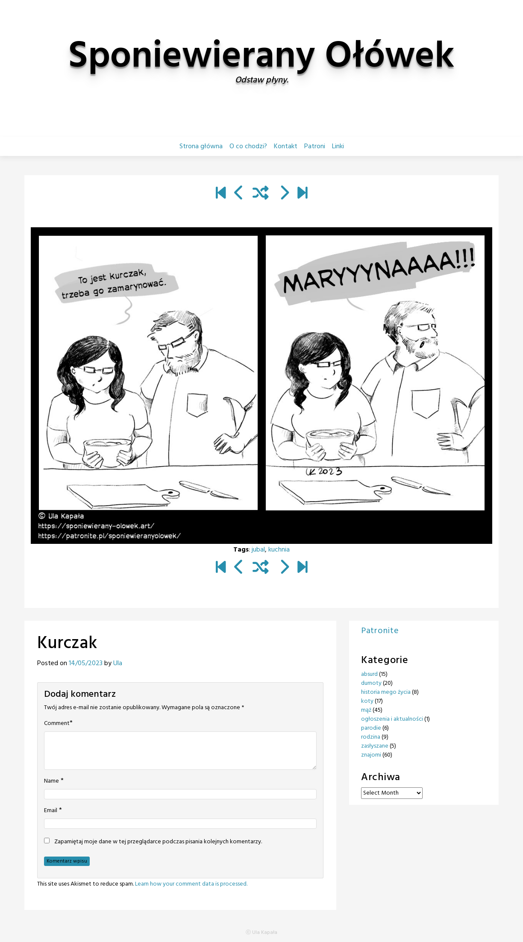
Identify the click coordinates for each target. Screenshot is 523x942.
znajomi (371, 755)
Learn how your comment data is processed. (191, 884)
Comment (57, 723)
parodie (371, 728)
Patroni (314, 146)
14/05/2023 (86, 663)
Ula (117, 663)
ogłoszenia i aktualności (392, 719)
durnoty (371, 683)
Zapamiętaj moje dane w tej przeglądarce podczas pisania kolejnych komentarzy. (158, 842)
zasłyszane (374, 746)
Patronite (380, 631)
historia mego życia (386, 692)
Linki (338, 146)
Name (51, 781)
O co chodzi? (248, 146)
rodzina (370, 737)
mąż (366, 710)
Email (50, 811)
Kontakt (285, 146)
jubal (258, 549)
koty (367, 701)
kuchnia (279, 549)
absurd (369, 674)
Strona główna (201, 146)
